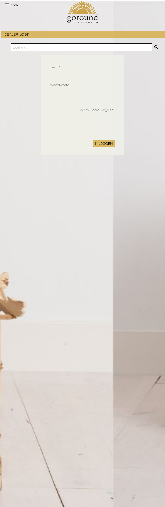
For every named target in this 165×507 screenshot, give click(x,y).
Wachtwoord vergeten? (97, 110)
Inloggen (104, 143)
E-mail (54, 67)
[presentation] (85, 124)
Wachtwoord (59, 85)
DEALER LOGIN (17, 34)
